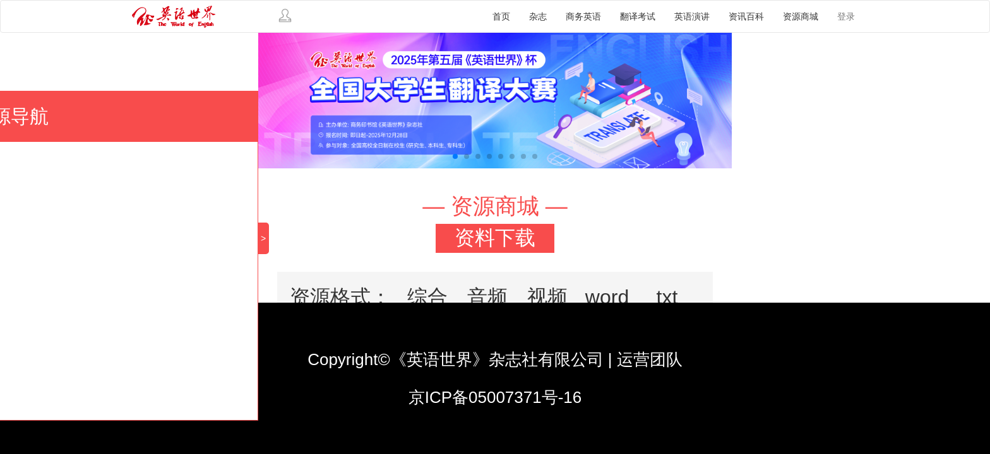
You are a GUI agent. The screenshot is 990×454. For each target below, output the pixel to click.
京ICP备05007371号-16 (495, 397)
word (607, 297)
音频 (487, 297)
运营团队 (650, 359)
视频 (547, 297)
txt (667, 297)
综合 (427, 297)
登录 (846, 16)
